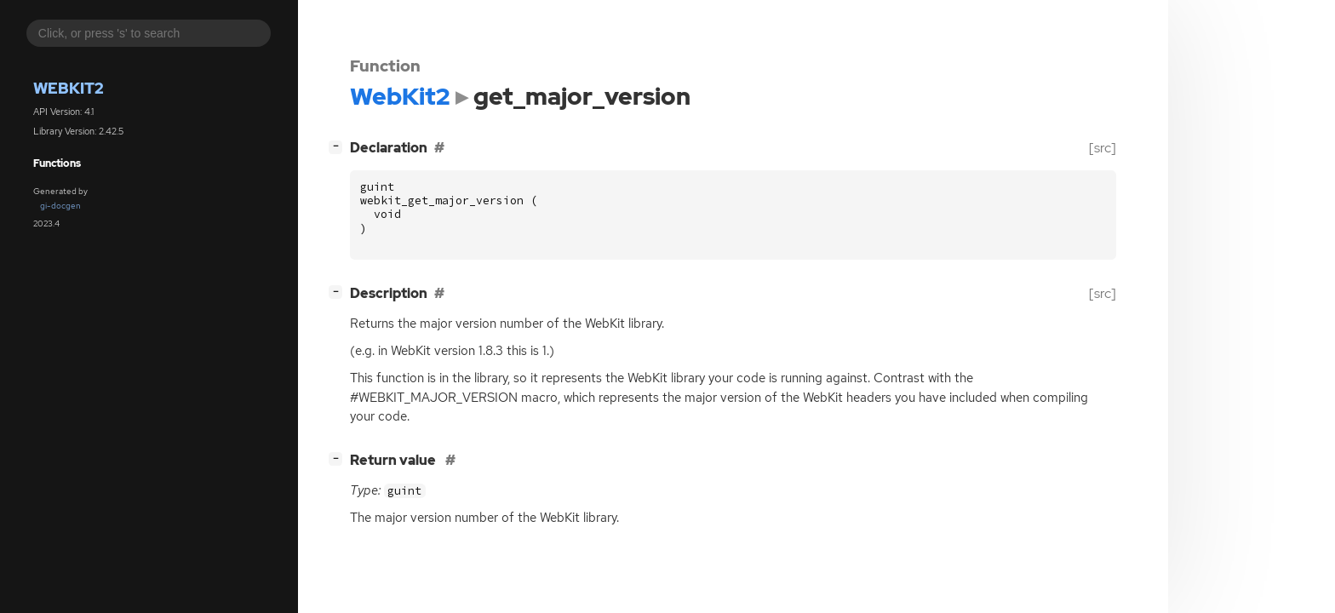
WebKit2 (68, 88)
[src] (1102, 148)
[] (339, 146)
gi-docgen (60, 205)
